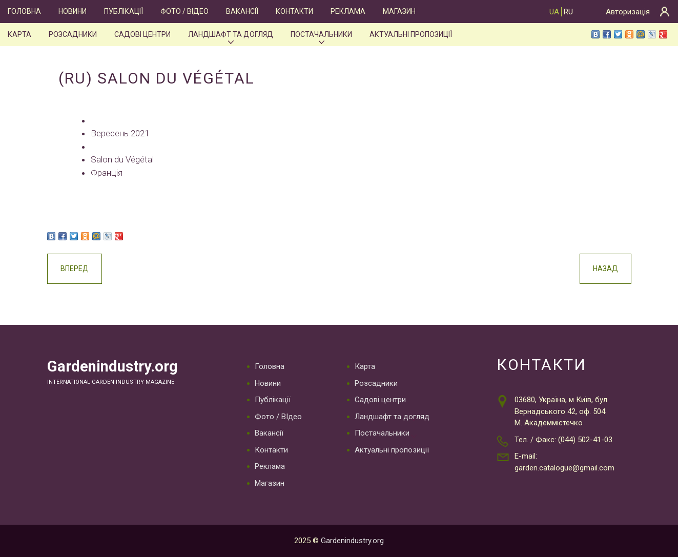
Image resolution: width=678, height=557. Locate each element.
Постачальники (321, 34)
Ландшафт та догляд (230, 34)
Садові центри (142, 34)
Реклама (348, 11)
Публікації (123, 11)
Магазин (399, 11)
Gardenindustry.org (112, 366)
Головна (24, 11)
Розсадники (73, 34)
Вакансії (242, 11)
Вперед (74, 268)
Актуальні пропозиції (410, 34)
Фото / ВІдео (184, 11)
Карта (19, 34)
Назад (605, 268)
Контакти (294, 11)
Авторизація (628, 11)
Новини (72, 11)
